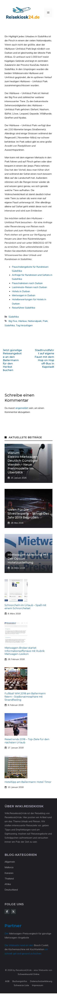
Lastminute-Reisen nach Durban (29, 287)
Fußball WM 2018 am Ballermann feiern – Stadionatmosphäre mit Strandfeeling (25, 696)
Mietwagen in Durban (23, 295)
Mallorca (9, 867)
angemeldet (21, 407)
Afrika (8, 884)
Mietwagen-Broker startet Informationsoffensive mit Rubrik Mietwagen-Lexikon (25, 651)
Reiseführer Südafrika (23, 307)
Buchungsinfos (19, 981)
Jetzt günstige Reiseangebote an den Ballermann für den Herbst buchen (12, 360)
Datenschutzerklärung (41, 981)
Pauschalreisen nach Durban (27, 283)
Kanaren (9, 873)
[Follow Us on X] (13, 911)
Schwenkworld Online (28, 974)
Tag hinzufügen (24, 325)
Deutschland (11, 889)
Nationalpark (35, 320)
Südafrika (14, 316)
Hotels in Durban (21, 291)
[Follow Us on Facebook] (7, 911)
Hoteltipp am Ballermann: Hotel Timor (28, 782)
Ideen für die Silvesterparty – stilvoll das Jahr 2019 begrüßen (28, 513)
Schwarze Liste (21, 985)
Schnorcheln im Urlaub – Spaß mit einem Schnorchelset (25, 607)
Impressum (37, 985)
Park (45, 320)
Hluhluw (22, 320)
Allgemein (10, 861)
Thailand (9, 878)
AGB (7, 981)
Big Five (13, 320)
